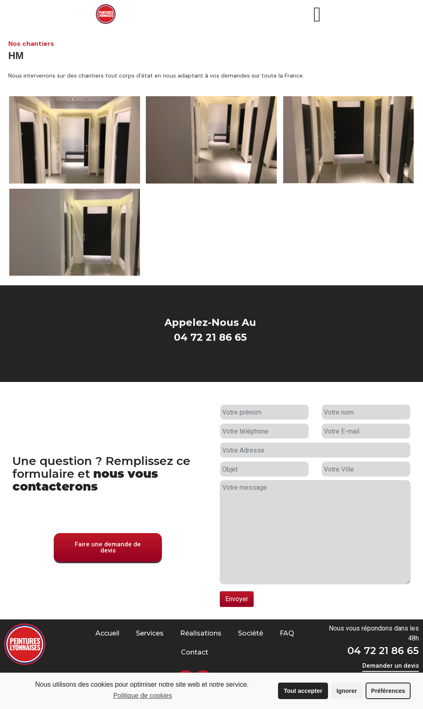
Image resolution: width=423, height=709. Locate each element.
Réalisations (200, 633)
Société (250, 633)
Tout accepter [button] (303, 691)
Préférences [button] (388, 691)
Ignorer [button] (346, 691)
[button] (108, 559)
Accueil (107, 633)
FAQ (287, 633)
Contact (194, 652)
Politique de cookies (142, 695)
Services (150, 633)
